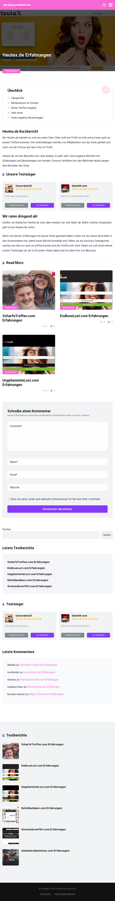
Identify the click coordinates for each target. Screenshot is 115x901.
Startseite (6, 60)
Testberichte (11, 71)
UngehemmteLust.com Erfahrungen (20, 382)
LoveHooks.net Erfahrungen (39, 672)
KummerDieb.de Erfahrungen (43, 686)
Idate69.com (79, 185)
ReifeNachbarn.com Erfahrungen (27, 580)
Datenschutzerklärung (65, 894)
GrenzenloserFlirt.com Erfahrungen (29, 586)
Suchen (6, 529)
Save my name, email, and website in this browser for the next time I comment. (56, 499)
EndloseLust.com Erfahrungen (84, 316)
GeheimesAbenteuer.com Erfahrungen (45, 850)
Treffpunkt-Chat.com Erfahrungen (38, 664)
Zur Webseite (42, 205)
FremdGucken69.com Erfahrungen (39, 679)
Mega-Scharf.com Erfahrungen (46, 694)
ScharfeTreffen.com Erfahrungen (18, 318)
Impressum (45, 894)
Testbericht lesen (16, 205)
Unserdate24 (24, 185)
